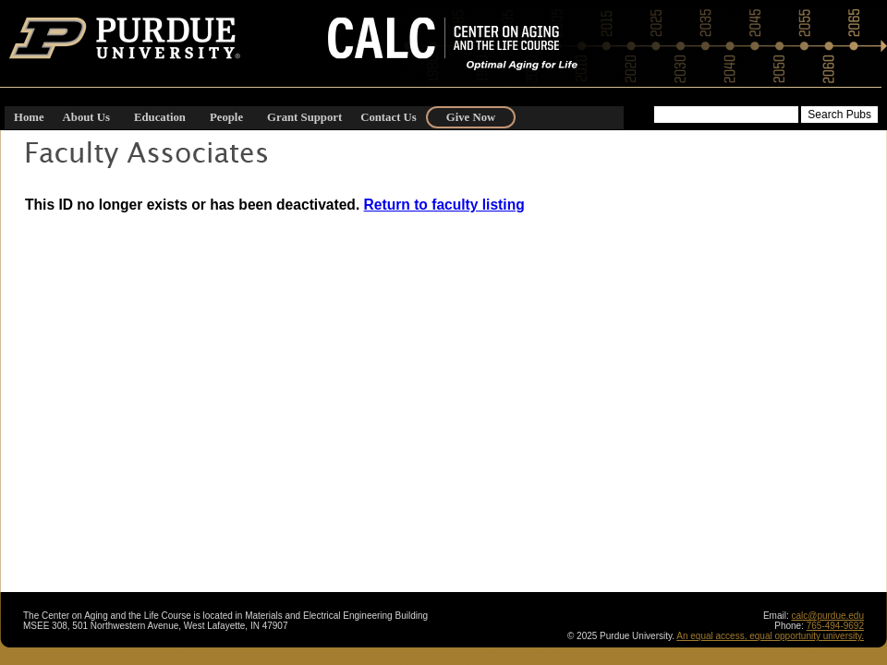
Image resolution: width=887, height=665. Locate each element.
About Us (86, 117)
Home (29, 117)
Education (160, 117)
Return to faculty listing (444, 204)
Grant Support (304, 117)
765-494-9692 (835, 626)
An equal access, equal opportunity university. (770, 636)
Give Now (470, 117)
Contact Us (388, 117)
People (226, 117)
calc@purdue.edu (827, 616)
